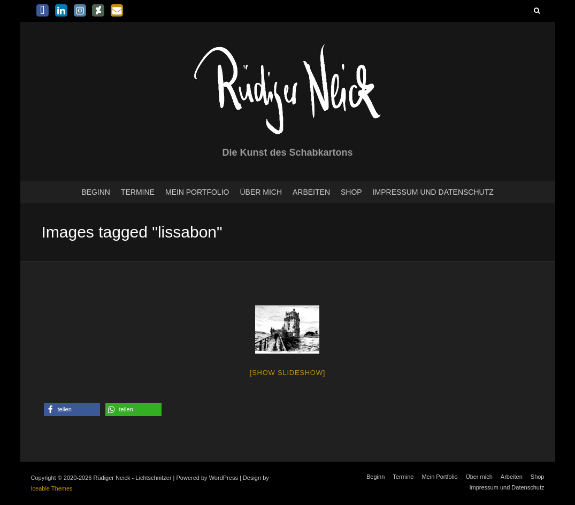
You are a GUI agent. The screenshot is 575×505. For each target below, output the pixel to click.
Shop (351, 192)
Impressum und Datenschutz (433, 192)
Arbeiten (311, 192)
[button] (72, 409)
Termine (138, 192)
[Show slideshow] (287, 373)
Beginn (95, 192)
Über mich (261, 192)
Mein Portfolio (197, 192)
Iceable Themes (52, 488)
